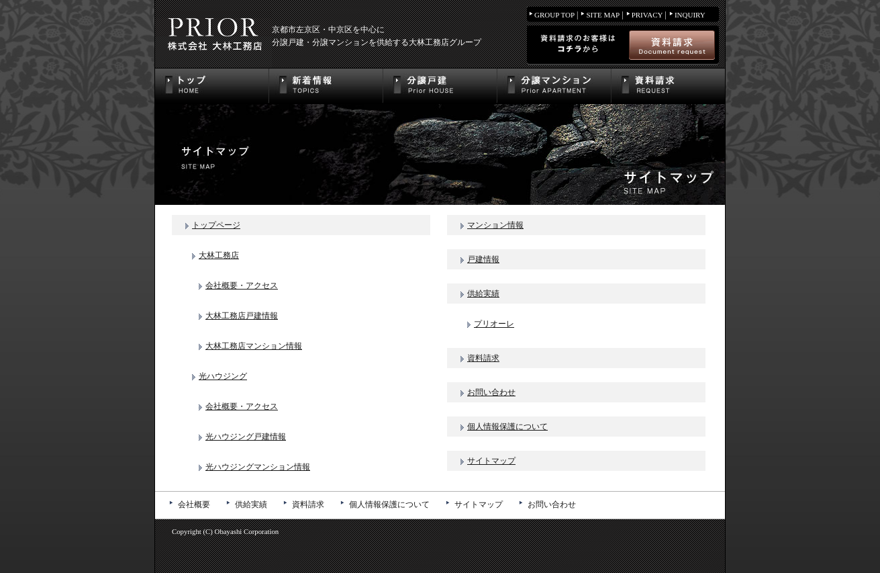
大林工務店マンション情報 (253, 346)
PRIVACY (647, 15)
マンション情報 (495, 225)
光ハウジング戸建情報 (245, 436)
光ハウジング (223, 376)
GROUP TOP (554, 15)
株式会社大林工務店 (213, 34)
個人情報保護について (507, 426)
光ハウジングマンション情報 (257, 467)
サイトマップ (491, 461)
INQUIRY (690, 15)
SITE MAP (603, 15)
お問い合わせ (491, 392)
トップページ (216, 225)
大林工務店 (219, 255)
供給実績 (483, 293)
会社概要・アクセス (241, 285)
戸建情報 (483, 259)
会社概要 (194, 504)
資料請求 (483, 358)
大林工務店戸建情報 (241, 315)
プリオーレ (494, 323)
